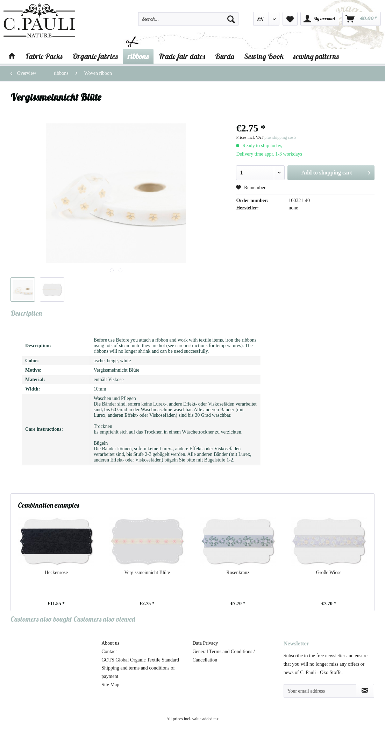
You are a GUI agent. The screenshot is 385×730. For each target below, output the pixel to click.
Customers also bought (41, 619)
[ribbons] (138, 56)
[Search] (231, 19)
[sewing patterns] (316, 56)
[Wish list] (290, 19)
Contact (109, 651)
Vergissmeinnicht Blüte (147, 572)
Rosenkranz (237, 572)
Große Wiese (329, 572)
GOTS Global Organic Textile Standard (140, 660)
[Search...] (188, 19)
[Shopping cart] (361, 19)
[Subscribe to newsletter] (365, 691)
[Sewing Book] (263, 56)
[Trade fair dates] (182, 56)
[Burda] (224, 56)
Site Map (110, 684)
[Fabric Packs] (44, 56)
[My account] (319, 19)
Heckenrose (56, 572)
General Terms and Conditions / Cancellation (224, 656)
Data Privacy (205, 643)
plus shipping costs (280, 137)
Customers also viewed (104, 619)
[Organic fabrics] (95, 56)
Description (26, 313)
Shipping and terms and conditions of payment (138, 672)
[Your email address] (320, 691)
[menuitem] (188, 22)
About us (110, 643)
